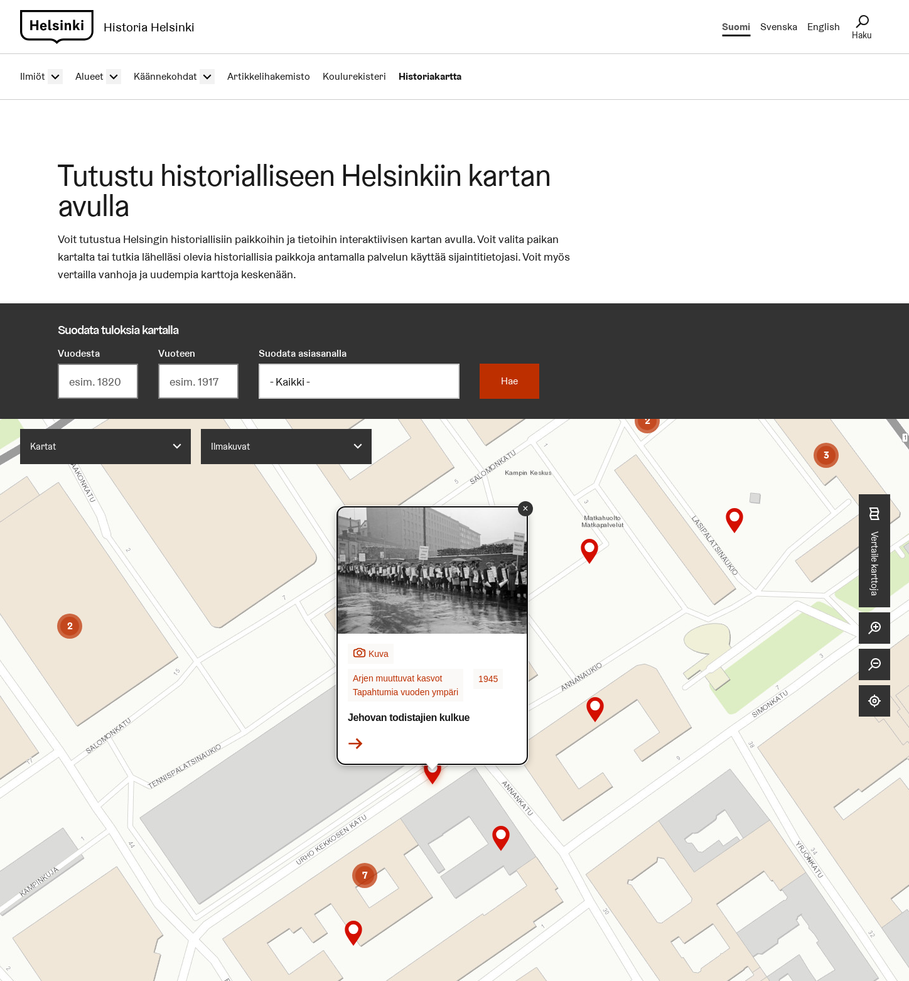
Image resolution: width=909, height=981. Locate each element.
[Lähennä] (874, 628)
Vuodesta (79, 353)
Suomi (736, 26)
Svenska (778, 26)
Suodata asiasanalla (303, 353)
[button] (69, 626)
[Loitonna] (874, 664)
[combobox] (105, 446)
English (823, 26)
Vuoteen (176, 353)
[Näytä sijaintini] (874, 701)
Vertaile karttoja (874, 551)
